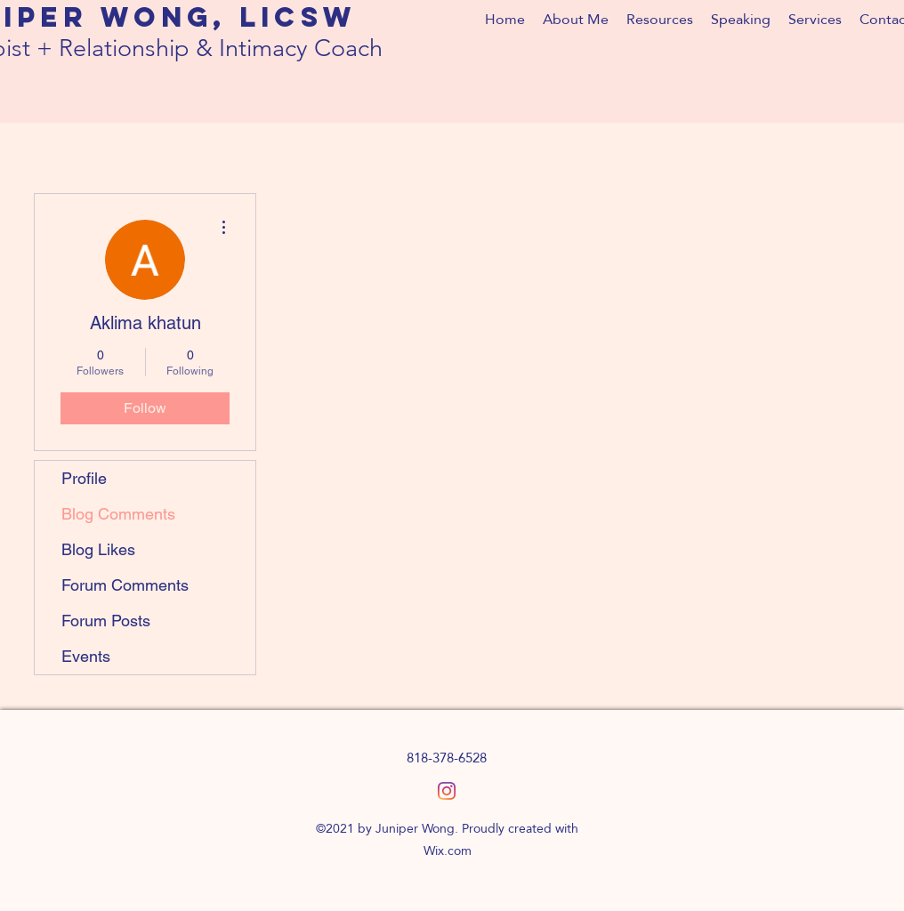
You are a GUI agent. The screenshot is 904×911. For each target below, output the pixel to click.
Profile (84, 478)
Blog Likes (98, 549)
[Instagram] (447, 791)
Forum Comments (125, 585)
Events (85, 656)
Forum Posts (105, 620)
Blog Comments (118, 513)
